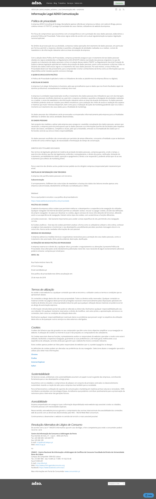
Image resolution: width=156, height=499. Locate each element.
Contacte (119, 3)
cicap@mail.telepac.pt (45, 442)
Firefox (34, 358)
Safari (33, 366)
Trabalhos (62, 3)
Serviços (70, 3)
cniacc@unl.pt (42, 463)
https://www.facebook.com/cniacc (52, 467)
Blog (55, 3)
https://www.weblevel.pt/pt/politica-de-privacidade (50, 201)
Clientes (49, 3)
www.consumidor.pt (72, 471)
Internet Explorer (38, 362)
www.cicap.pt (40, 445)
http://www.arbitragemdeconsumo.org (50, 465)
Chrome (34, 354)
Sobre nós (78, 3)
